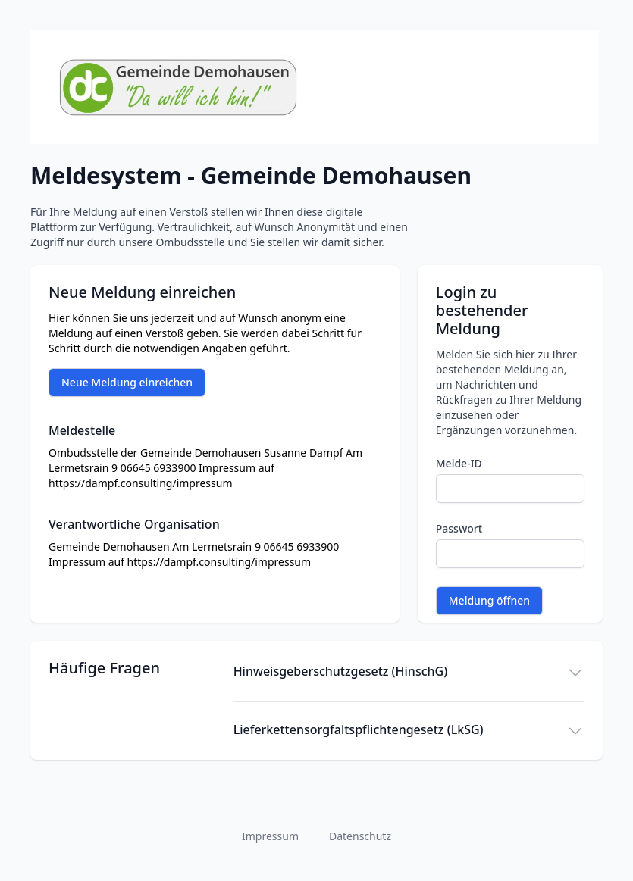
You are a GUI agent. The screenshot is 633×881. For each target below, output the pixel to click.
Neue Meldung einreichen (127, 382)
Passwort (459, 528)
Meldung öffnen (489, 600)
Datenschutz (360, 836)
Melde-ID (459, 463)
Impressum (270, 836)
